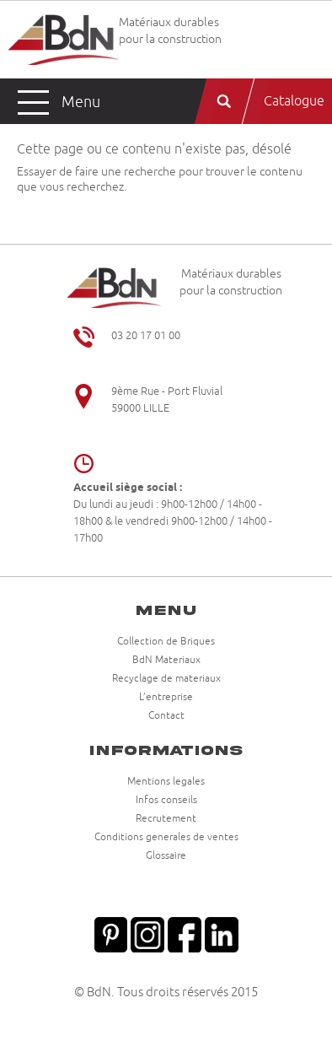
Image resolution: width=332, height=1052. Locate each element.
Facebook (184, 933)
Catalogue (294, 101)
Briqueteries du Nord (63, 39)
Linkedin (221, 933)
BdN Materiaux (166, 660)
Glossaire (166, 856)
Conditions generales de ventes (166, 838)
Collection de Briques (166, 642)
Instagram (147, 933)
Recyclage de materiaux (166, 679)
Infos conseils (166, 801)
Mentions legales (166, 782)
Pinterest (110, 933)
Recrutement (166, 819)
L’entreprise (166, 698)
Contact (166, 716)
